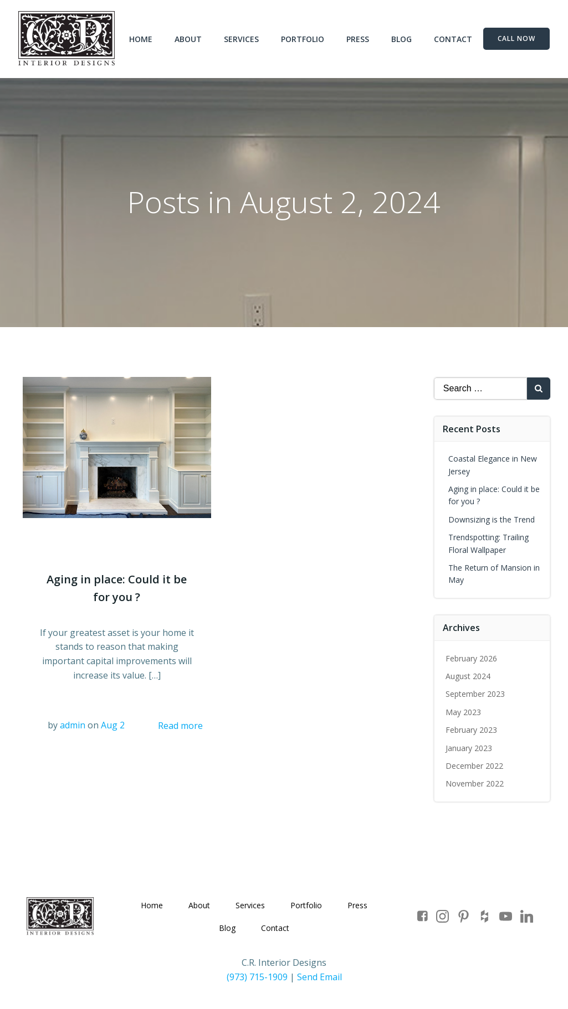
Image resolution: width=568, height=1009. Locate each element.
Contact (453, 39)
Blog (402, 39)
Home (141, 39)
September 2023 (475, 694)
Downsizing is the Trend (491, 519)
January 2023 (469, 747)
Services (241, 39)
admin (72, 725)
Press (358, 39)
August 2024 (468, 675)
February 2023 (471, 730)
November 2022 (475, 783)
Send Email (319, 977)
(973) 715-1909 (257, 977)
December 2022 (474, 765)
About (188, 39)
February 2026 (471, 658)
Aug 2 (113, 725)
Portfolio (303, 39)
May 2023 (463, 711)
